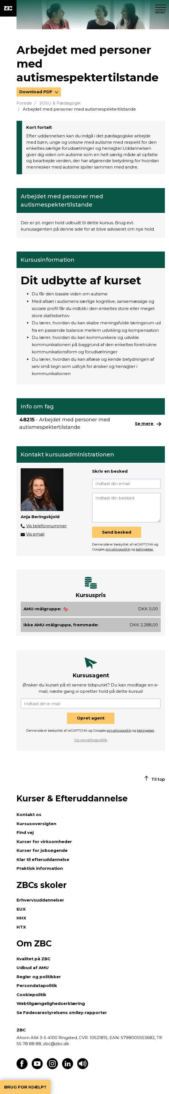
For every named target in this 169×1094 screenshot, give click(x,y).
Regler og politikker (39, 976)
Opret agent (90, 718)
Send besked (116, 532)
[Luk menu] (160, 8)
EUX (21, 909)
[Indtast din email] (126, 484)
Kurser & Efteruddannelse (72, 798)
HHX (21, 918)
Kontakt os (29, 814)
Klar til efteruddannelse (43, 859)
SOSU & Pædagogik (60, 103)
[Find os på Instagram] (52, 1067)
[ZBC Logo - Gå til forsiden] (8, 8)
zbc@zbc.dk (56, 1043)
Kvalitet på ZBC (33, 958)
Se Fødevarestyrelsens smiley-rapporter (62, 1012)
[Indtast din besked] (126, 508)
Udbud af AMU (33, 967)
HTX (21, 927)
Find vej (25, 832)
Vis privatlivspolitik (90, 740)
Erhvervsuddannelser (40, 900)
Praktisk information (40, 868)
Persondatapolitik (37, 985)
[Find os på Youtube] (37, 1067)
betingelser (144, 549)
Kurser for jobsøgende (42, 850)
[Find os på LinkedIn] (67, 1067)
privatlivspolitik (118, 549)
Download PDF (36, 91)
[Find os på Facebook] (22, 1067)
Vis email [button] (35, 534)
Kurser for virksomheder (44, 841)
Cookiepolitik (31, 994)
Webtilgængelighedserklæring (51, 1003)
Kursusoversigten (36, 823)
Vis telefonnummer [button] (46, 525)
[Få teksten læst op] (82, 1067)
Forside (24, 103)
